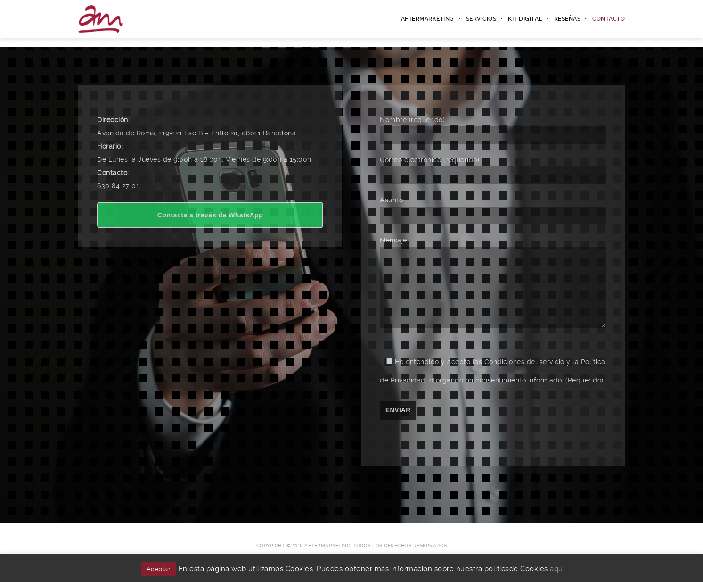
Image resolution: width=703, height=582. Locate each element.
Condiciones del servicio (524, 376)
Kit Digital (525, 19)
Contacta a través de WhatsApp (210, 215)
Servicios (481, 19)
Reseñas (567, 19)
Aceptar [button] (159, 569)
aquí (557, 569)
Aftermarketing (427, 19)
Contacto (608, 19)
